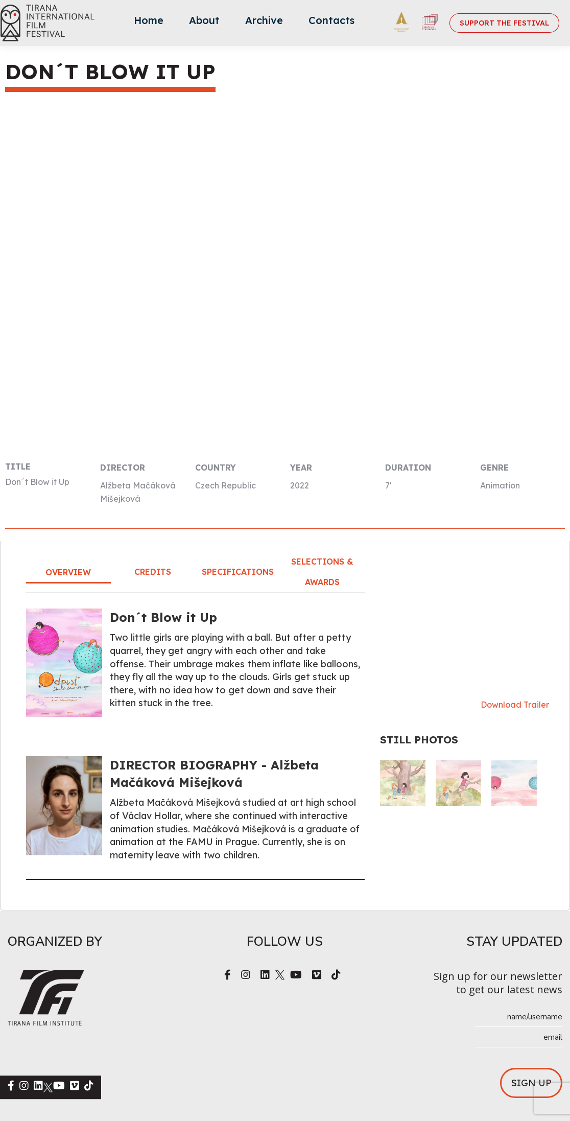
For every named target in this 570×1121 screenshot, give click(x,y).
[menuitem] (148, 23)
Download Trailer (515, 704)
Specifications (238, 572)
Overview (68, 572)
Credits (152, 572)
